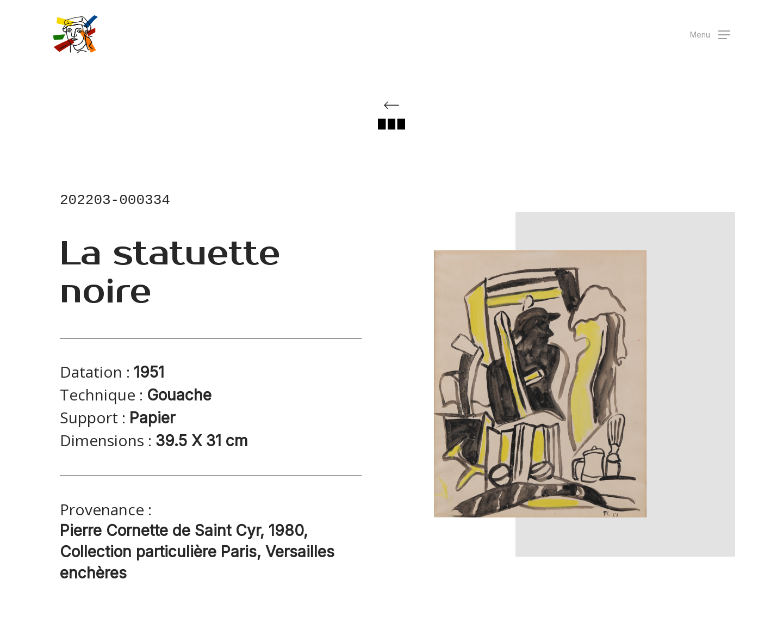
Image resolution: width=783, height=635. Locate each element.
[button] (710, 34)
